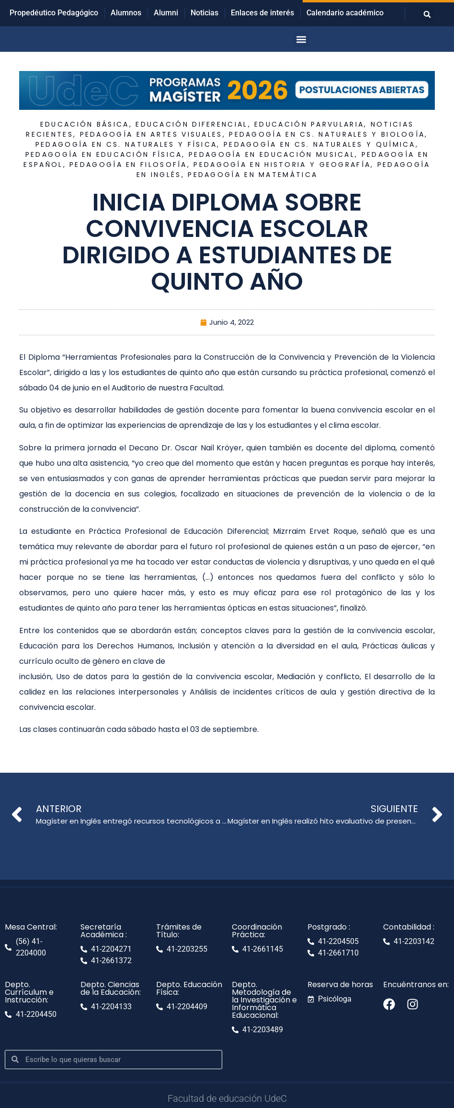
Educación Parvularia (309, 124)
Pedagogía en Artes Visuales (151, 134)
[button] (427, 14)
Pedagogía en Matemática (253, 174)
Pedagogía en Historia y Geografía (282, 164)
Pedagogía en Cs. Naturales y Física (126, 144)
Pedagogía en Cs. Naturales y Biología (327, 134)
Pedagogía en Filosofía (128, 164)
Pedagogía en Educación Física (103, 154)
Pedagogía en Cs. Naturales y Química (320, 144)
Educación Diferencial (192, 124)
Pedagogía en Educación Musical (272, 154)
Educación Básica (84, 124)
